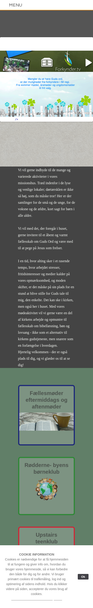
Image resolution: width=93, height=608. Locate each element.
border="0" (46, 86)
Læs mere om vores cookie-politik (36, 599)
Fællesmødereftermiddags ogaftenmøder (46, 401)
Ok (83, 576)
